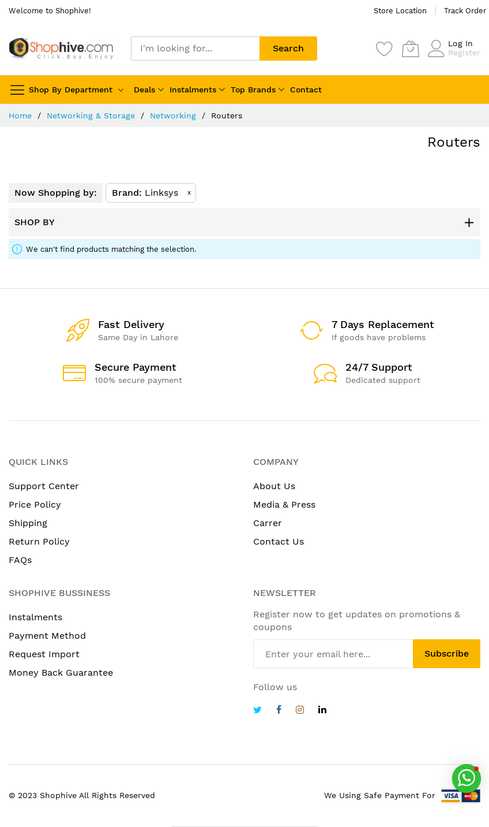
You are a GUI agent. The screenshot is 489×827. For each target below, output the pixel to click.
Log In (460, 43)
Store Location (400, 10)
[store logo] (61, 48)
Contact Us (278, 541)
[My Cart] (410, 48)
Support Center (44, 485)
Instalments (193, 89)
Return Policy (39, 541)
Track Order (465, 10)
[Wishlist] (384, 48)
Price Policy (35, 504)
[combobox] (195, 48)
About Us (274, 485)
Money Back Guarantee (61, 672)
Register (464, 52)
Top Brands (253, 89)
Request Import (44, 654)
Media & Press (284, 504)
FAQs (20, 559)
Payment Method (47, 635)
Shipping (28, 522)
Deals (144, 89)
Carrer (267, 522)
